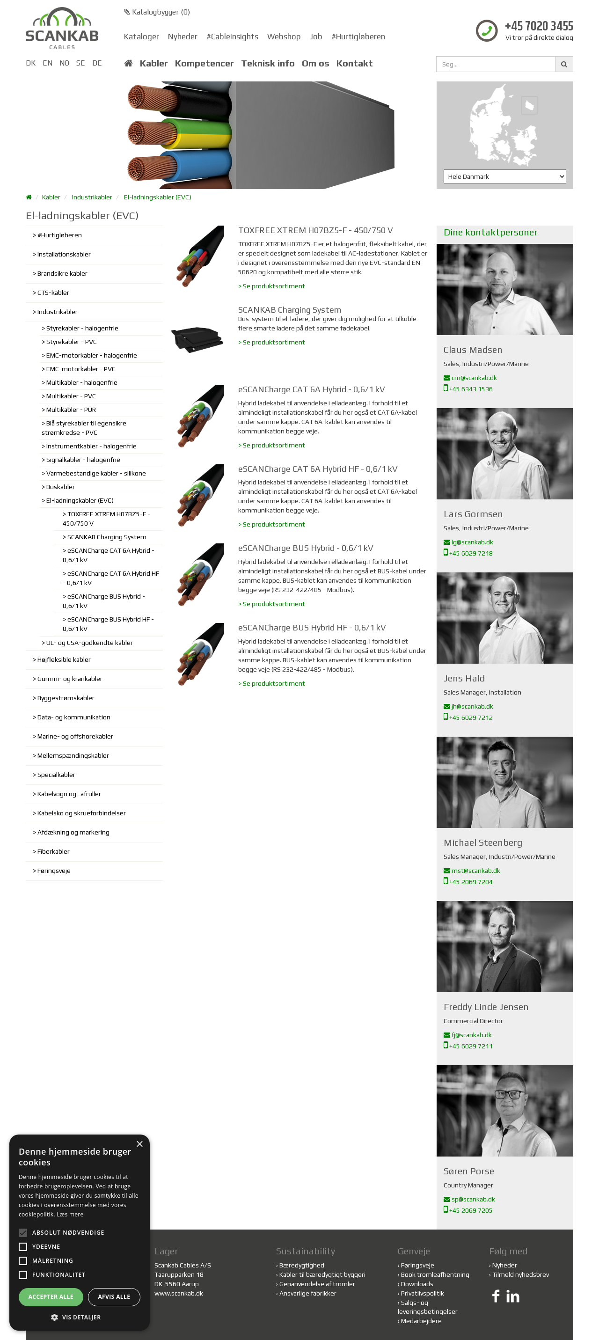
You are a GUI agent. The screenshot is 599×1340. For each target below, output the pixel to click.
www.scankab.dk (178, 1293)
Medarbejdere (421, 1321)
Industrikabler (92, 197)
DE (97, 63)
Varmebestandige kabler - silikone (96, 473)
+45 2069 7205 (468, 1210)
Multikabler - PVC (71, 396)
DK (31, 63)
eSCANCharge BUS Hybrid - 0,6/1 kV (104, 601)
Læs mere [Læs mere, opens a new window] (70, 1214)
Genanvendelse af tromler (317, 1284)
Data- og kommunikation (73, 717)
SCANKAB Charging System (106, 537)
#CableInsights (232, 36)
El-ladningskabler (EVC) (157, 197)
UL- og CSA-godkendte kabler (89, 642)
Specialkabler (56, 774)
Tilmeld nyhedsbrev (520, 1274)
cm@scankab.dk (470, 377)
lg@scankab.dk (468, 542)
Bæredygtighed (301, 1265)
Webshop (284, 36)
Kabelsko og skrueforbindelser (81, 813)
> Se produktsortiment (271, 286)
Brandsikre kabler (62, 273)
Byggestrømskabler (66, 698)
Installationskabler (64, 254)
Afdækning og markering (73, 832)
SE (80, 63)
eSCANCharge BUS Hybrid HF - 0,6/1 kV (108, 623)
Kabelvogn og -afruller (69, 794)
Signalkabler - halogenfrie (83, 459)
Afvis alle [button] (114, 1297)
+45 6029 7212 (468, 717)
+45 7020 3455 (539, 27)
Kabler (154, 63)
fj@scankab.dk (468, 1035)
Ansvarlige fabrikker (307, 1293)
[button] (79, 1316)
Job (316, 36)
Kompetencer (204, 63)
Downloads (417, 1284)
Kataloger (141, 36)
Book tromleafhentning (435, 1274)
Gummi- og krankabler (69, 678)
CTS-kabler (53, 292)
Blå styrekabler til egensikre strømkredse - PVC (84, 427)
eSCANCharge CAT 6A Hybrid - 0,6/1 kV (108, 555)
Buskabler (60, 487)
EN (47, 63)
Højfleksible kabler (64, 659)
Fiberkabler (53, 851)
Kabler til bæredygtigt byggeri (322, 1274)
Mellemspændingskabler (73, 755)
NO (64, 63)
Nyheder (182, 36)
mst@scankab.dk (472, 870)
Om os (315, 63)
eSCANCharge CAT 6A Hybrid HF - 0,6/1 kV (111, 578)
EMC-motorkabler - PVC (81, 369)
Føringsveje (54, 870)
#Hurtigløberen (358, 36)
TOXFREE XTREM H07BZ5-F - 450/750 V (106, 518)
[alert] (79, 1233)
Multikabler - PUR (71, 409)
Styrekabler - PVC (71, 341)
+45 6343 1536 (468, 389)
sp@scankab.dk (469, 1199)
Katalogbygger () (157, 11)
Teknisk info (268, 63)
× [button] (139, 1144)
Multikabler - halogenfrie (81, 382)
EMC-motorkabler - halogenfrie (91, 355)
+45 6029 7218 (468, 553)
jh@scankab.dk (468, 706)
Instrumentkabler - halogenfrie (91, 446)
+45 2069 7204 (468, 882)
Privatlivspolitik (422, 1293)
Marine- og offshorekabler (75, 736)
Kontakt (354, 63)
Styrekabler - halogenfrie (82, 328)
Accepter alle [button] (51, 1297)
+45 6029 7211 (468, 1046)
